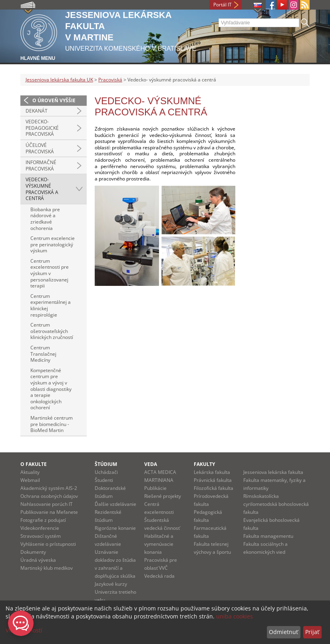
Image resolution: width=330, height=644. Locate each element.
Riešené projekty (162, 496)
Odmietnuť (283, 632)
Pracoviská (110, 79)
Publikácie (155, 488)
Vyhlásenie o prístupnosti (48, 544)
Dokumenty (33, 552)
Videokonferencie (39, 528)
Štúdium (106, 464)
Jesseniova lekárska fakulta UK (59, 79)
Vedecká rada (159, 576)
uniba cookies (234, 616)
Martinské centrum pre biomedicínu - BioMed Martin (51, 424)
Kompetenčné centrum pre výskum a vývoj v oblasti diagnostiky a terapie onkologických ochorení (51, 389)
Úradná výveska (38, 560)
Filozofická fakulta (213, 488)
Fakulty (204, 464)
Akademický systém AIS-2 (48, 488)
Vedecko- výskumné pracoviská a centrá (42, 189)
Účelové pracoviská (40, 148)
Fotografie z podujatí (43, 520)
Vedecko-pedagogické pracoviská (42, 127)
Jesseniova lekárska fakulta (273, 472)
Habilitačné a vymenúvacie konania (158, 544)
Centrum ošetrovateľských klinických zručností (51, 331)
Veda (150, 464)
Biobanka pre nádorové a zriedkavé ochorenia (45, 219)
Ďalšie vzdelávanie (115, 504)
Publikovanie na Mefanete (49, 512)
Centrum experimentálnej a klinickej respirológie (50, 305)
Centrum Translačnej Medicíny (43, 353)
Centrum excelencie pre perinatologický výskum (52, 244)
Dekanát (37, 110)
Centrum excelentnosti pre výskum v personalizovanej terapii (49, 273)
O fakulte (33, 464)
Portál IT (222, 4)
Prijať (312, 632)
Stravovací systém (40, 536)
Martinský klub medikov (46, 568)
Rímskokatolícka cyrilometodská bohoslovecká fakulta (276, 504)
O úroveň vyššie (54, 100)
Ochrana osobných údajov (49, 496)
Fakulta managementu (268, 536)
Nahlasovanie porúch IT (46, 504)
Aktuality (30, 472)
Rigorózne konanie (115, 528)
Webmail (30, 480)
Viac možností (24, 630)
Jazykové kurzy (111, 584)
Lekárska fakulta (212, 472)
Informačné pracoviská (41, 165)
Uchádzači (106, 472)
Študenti (104, 480)
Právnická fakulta (213, 480)
